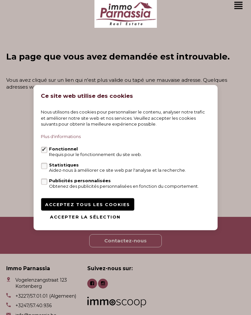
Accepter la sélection (85, 216)
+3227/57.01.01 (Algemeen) (45, 296)
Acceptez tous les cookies (87, 204)
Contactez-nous (125, 240)
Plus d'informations (61, 136)
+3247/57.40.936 (33, 305)
